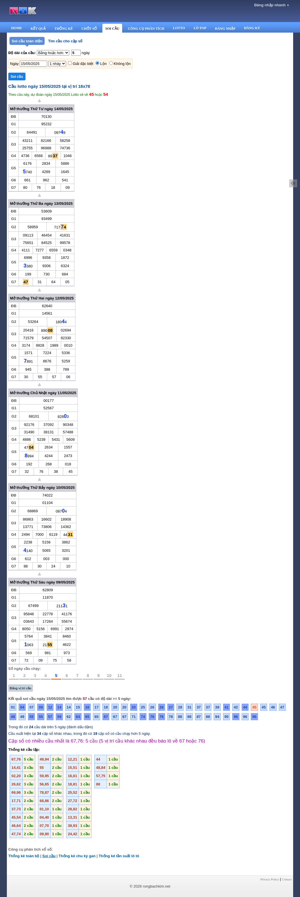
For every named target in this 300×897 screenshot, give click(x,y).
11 (119, 675)
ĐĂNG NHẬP (225, 29)
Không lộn (122, 63)
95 (226, 717)
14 (59, 707)
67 (106, 717)
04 (22, 707)
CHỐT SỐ (89, 29)
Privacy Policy (270, 879)
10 (109, 675)
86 (180, 717)
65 (87, 717)
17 (96, 707)
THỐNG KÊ (63, 29)
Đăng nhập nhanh (271, 5)
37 (198, 707)
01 (13, 707)
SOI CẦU (112, 29)
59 (59, 717)
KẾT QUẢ (38, 29)
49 (22, 717)
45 (254, 707)
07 (31, 707)
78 (171, 717)
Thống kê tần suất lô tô (119, 856)
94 (217, 717)
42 (236, 707)
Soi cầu (48, 856)
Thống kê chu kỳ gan (77, 856)
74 (143, 717)
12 (50, 707)
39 (217, 707)
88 (208, 717)
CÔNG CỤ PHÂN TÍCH (146, 29)
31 (189, 707)
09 (41, 707)
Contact (287, 879)
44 (245, 707)
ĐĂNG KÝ (252, 28)
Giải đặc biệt (83, 63)
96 (236, 717)
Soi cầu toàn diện (27, 41)
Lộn (103, 63)
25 (143, 707)
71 (134, 717)
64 (78, 717)
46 (273, 707)
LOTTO (179, 28)
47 (282, 707)
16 (87, 707)
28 (180, 707)
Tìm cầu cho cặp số (65, 41)
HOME (16, 28)
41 (226, 707)
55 (31, 717)
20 (115, 707)
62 (69, 717)
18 (106, 707)
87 (198, 717)
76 (152, 717)
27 (171, 707)
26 (152, 707)
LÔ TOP (200, 28)
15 (78, 707)
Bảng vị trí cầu (20, 688)
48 (13, 717)
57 (50, 717)
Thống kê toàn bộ (23, 856)
